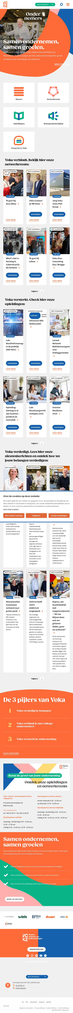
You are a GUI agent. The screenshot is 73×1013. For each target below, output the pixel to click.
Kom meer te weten (11, 509)
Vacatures (41, 1002)
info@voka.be (19, 988)
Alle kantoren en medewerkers (36, 961)
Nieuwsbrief (33, 1002)
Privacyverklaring (40, 1008)
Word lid (48, 1002)
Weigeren (36, 515)
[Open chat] (62, 4)
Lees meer (11, 220)
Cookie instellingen (63, 1008)
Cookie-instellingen (59, 515)
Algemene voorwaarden (26, 1008)
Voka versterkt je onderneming (36, 739)
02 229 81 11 (19, 985)
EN (23, 1002)
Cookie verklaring (51, 1008)
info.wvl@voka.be (10, 810)
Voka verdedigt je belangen (34, 710)
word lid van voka (14, 899)
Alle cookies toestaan (14, 515)
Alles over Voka (11, 753)
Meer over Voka (62, 64)
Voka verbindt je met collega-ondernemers (35, 725)
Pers (27, 1002)
